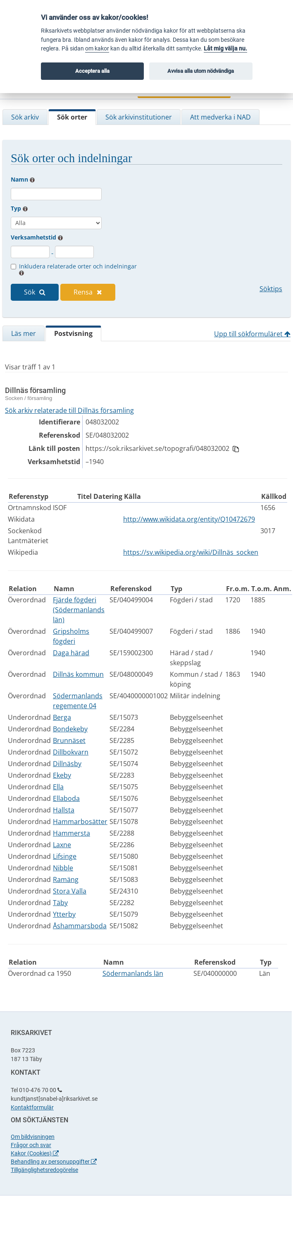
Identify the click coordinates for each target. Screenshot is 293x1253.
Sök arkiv (25, 117)
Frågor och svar (31, 1145)
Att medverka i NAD (220, 117)
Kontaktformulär (32, 1107)
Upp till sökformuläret (252, 334)
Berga (62, 717)
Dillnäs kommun (78, 674)
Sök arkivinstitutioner (138, 117)
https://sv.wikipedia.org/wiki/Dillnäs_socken (190, 552)
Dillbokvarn (70, 752)
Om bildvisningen (33, 1136)
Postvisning (73, 333)
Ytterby (64, 914)
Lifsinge (64, 856)
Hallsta (63, 810)
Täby (60, 902)
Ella (58, 786)
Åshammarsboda (80, 925)
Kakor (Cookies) (35, 1153)
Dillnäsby (67, 763)
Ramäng (66, 879)
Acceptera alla (92, 71)
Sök (34, 292)
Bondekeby (70, 728)
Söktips (271, 288)
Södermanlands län (132, 973)
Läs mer (23, 333)
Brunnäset (69, 740)
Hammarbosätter (80, 821)
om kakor (97, 48)
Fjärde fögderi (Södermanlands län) (79, 609)
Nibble (63, 867)
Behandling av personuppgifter (54, 1161)
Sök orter (72, 117)
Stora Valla (69, 891)
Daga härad (71, 652)
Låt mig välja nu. (225, 48)
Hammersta (71, 833)
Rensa (88, 292)
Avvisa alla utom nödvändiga (200, 71)
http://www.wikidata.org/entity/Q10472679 (189, 519)
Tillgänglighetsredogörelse (44, 1170)
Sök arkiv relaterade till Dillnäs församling (69, 410)
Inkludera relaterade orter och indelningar (78, 269)
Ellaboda (66, 798)
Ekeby (62, 775)
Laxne (62, 844)
